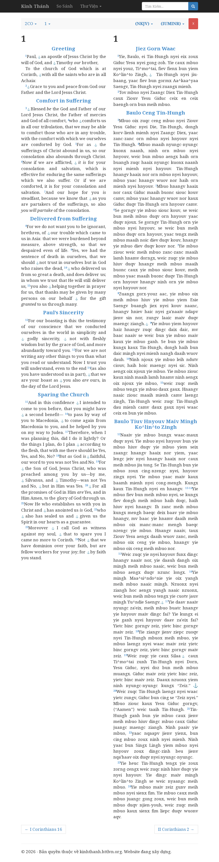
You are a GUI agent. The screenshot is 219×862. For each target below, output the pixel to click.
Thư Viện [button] (91, 6)
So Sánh (65, 6)
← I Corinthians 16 (43, 829)
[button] (30, 23)
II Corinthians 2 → (176, 829)
